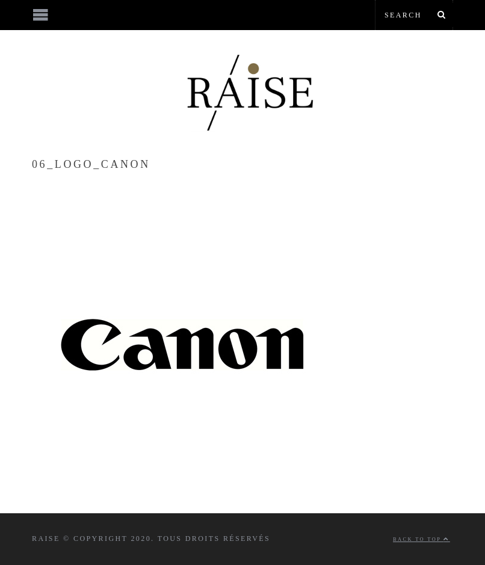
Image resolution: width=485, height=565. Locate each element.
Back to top (421, 539)
